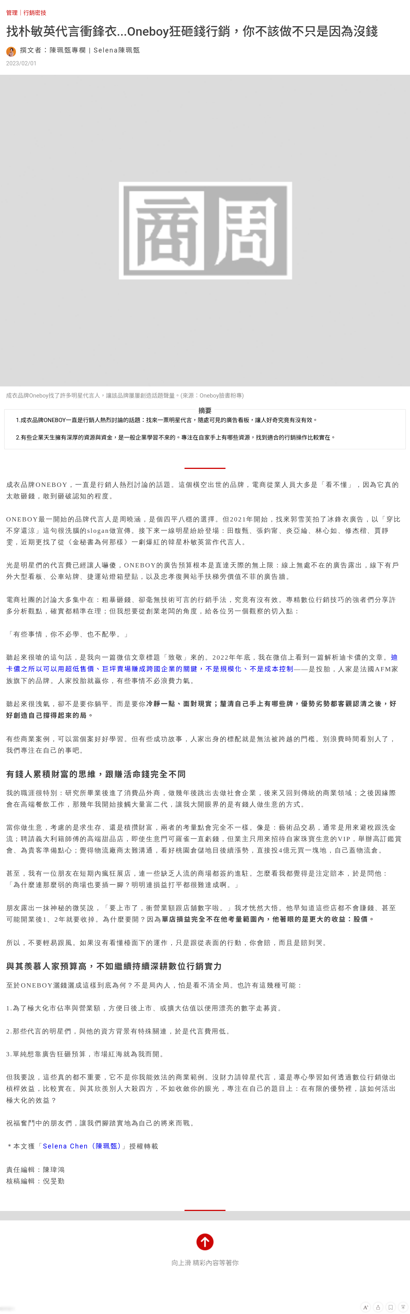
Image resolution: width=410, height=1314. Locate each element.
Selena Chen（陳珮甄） (82, 1146)
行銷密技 (34, 12)
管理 (12, 12)
